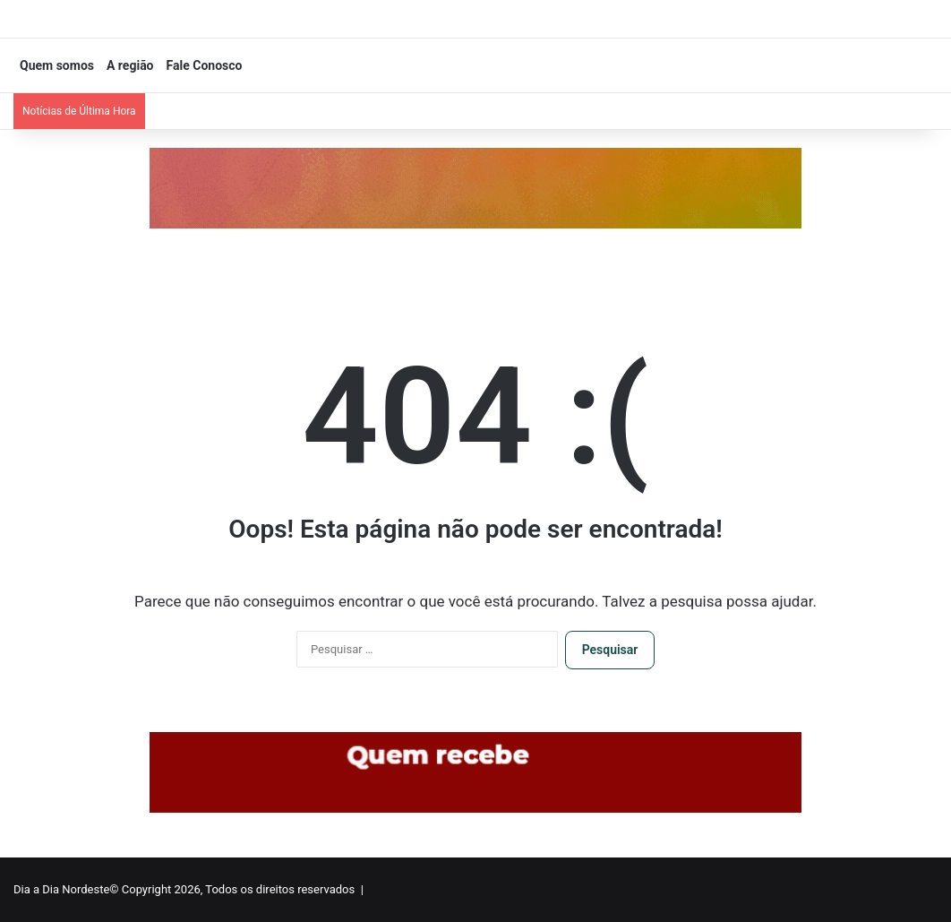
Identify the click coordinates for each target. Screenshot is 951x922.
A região (130, 65)
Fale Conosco (205, 65)
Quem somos (57, 65)
